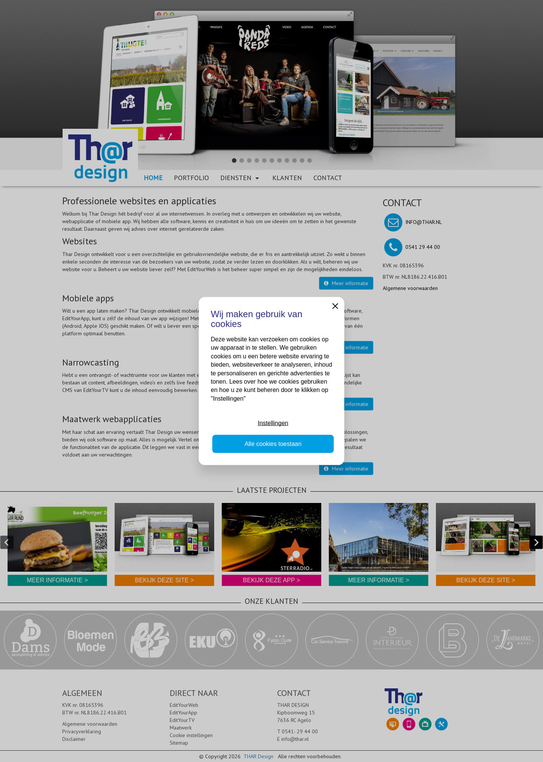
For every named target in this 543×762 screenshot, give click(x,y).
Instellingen (273, 423)
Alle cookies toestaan (272, 443)
